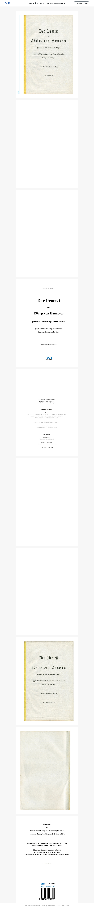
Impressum (28, 905)
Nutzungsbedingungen (48, 905)
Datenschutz (36, 905)
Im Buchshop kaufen (81, 3)
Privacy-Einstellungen (63, 905)
